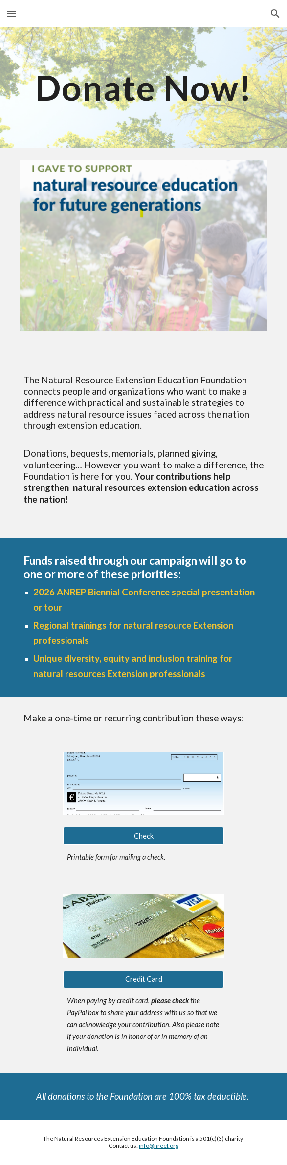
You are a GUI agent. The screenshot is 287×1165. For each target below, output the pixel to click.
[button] (11, 13)
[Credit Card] (143, 979)
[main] (143, 87)
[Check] (143, 836)
